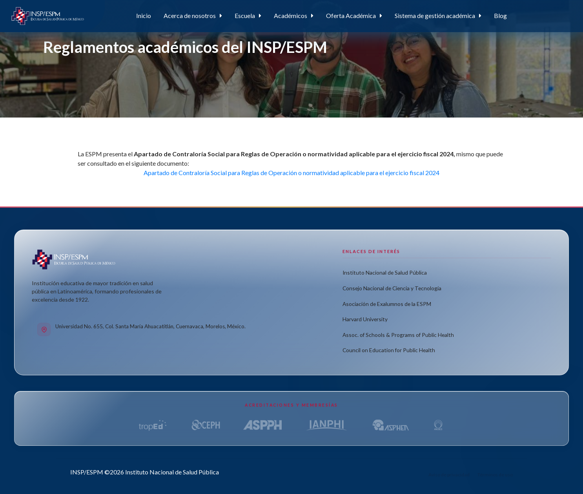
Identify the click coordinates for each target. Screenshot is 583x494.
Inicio (143, 15)
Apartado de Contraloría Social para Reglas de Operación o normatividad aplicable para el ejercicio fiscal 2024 (291, 172)
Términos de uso (495, 475)
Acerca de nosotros (190, 15)
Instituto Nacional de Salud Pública (385, 273)
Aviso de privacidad (449, 475)
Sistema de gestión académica (435, 15)
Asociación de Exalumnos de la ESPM (387, 303)
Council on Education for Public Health (389, 350)
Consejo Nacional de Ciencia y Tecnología (392, 288)
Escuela (245, 15)
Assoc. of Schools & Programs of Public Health (398, 334)
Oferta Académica (351, 15)
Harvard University (365, 319)
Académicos (290, 15)
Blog (500, 15)
